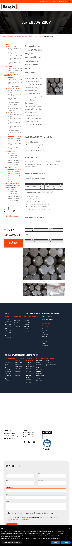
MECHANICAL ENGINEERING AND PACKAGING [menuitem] (12, 75)
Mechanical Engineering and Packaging (24, 36)
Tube (6, 367)
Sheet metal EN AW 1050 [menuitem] (14, 138)
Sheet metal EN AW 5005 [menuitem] (14, 141)
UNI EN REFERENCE (10, 210)
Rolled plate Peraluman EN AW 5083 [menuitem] (14, 59)
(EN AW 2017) (8, 326)
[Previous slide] (25, 289)
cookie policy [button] (59, 533)
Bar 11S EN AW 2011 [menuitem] (12, 155)
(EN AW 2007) (45, 327)
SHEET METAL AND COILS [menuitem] (13, 137)
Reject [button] (55, 542)
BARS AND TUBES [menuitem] (11, 151)
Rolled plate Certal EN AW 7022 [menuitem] (14, 63)
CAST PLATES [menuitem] (10, 66)
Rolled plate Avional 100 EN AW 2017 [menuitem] (14, 52)
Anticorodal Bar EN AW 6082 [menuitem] (15, 162)
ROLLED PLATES (40, 358)
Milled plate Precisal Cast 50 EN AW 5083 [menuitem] (14, 95)
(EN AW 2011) (44, 330)
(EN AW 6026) (45, 338)
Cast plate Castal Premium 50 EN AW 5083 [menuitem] (15, 71)
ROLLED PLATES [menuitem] (11, 46)
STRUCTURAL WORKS (32, 313)
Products (10, 36)
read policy (25, 520)
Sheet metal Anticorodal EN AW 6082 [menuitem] (14, 148)
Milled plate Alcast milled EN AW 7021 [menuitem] (14, 91)
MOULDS (8, 313)
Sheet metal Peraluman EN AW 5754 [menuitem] (14, 144)
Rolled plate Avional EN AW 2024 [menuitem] (14, 119)
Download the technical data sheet (13, 243)
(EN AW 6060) (45, 334)
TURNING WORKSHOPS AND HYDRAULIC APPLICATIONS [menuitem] (12, 184)
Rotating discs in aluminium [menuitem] (14, 86)
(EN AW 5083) (8, 334)
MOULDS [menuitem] (6, 44)
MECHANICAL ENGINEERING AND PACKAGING (21, 355)
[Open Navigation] (70, 6)
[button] (69, 1)
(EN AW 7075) (8, 330)
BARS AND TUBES (10, 358)
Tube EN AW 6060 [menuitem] (12, 158)
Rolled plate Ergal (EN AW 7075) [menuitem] (14, 123)
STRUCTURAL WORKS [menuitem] (10, 167)
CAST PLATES (17, 317)
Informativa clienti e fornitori (49, 2)
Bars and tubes (38, 36)
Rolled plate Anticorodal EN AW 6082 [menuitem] (14, 48)
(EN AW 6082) (8, 323)
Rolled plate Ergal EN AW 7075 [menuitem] (15, 56)
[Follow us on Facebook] (24, 441)
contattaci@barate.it (31, 437)
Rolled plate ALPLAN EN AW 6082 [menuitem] (14, 105)
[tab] (39, 281)
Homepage (3, 36)
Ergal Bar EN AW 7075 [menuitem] (13, 165)
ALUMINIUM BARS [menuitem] (11, 187)
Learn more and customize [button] (12, 542)
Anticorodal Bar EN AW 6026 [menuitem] (15, 160)
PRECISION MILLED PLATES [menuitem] (14, 88)
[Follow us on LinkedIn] (29, 441)
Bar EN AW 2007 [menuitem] (12, 153)
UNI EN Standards (12, 216)
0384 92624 (63, 2)
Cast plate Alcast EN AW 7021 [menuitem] (15, 68)
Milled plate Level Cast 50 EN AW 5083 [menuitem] (15, 99)
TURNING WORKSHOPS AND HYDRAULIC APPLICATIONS (50, 316)
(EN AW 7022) (8, 337)
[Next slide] (62, 289)
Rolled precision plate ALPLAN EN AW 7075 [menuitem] (15, 109)
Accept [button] (66, 542)
